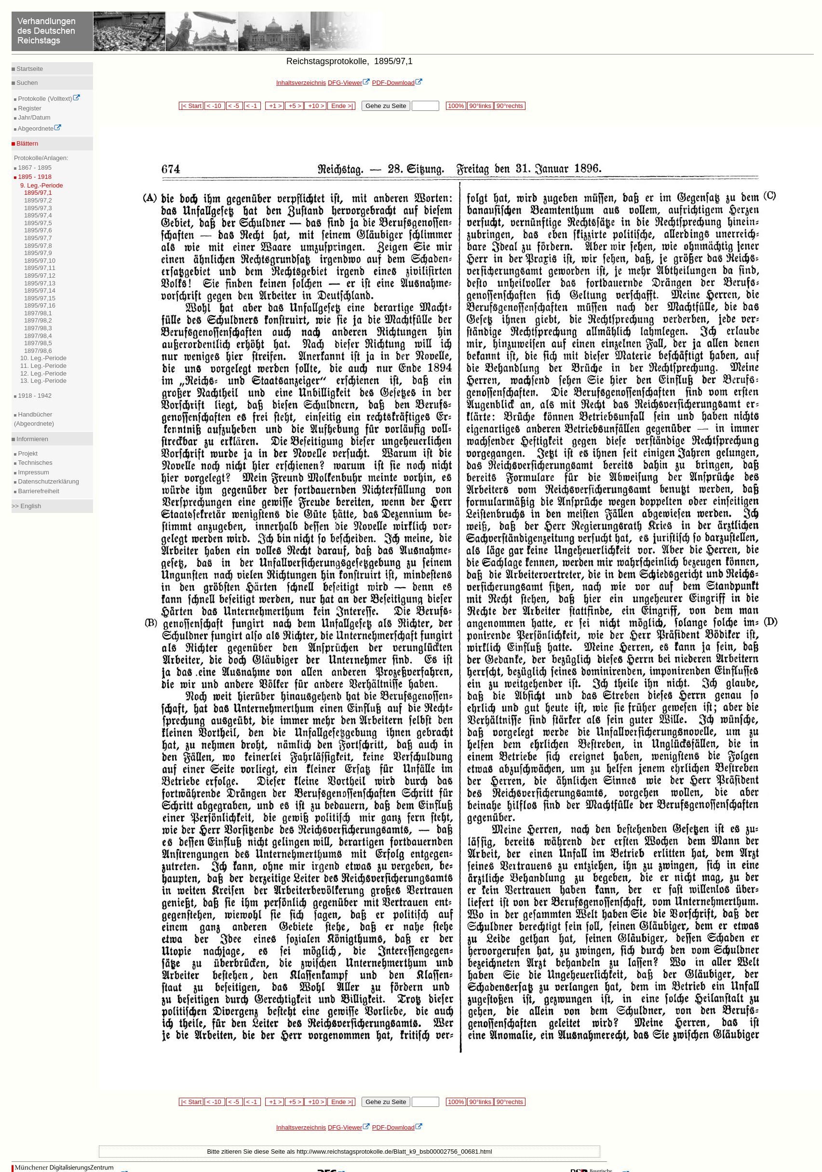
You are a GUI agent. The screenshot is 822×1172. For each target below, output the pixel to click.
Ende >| (341, 105)
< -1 (252, 105)
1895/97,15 (39, 298)
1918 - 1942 (34, 395)
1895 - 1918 (34, 176)
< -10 (215, 105)
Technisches (34, 462)
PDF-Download (397, 82)
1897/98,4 (38, 335)
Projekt (27, 453)
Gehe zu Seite (385, 105)
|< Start (191, 105)
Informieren (31, 439)
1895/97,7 (38, 238)
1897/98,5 (38, 343)
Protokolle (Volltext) (48, 98)
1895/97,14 (39, 290)
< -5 (235, 105)
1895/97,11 (39, 267)
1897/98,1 (38, 313)
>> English (26, 506)
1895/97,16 (39, 305)
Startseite (29, 68)
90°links (480, 105)
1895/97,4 (38, 215)
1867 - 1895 (34, 167)
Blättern (26, 143)
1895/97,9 (38, 252)
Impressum (32, 472)
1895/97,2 (38, 200)
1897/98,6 (38, 350)
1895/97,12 (39, 275)
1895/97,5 (38, 223)
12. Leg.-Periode (43, 373)
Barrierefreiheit (37, 491)
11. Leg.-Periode (43, 365)
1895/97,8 (38, 245)
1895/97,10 (39, 260)
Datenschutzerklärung (47, 481)
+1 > (274, 105)
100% (456, 105)
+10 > (315, 105)
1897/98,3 (38, 328)
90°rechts (510, 105)
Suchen (26, 82)
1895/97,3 (38, 208)
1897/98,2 (38, 320)
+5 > (294, 105)
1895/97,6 (38, 230)
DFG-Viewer (349, 82)
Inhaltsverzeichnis (301, 82)
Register (28, 108)
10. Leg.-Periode (43, 358)
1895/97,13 (39, 283)
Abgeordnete (39, 128)
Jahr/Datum (33, 117)
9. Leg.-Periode (41, 185)
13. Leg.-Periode (43, 380)
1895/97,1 (38, 192)
